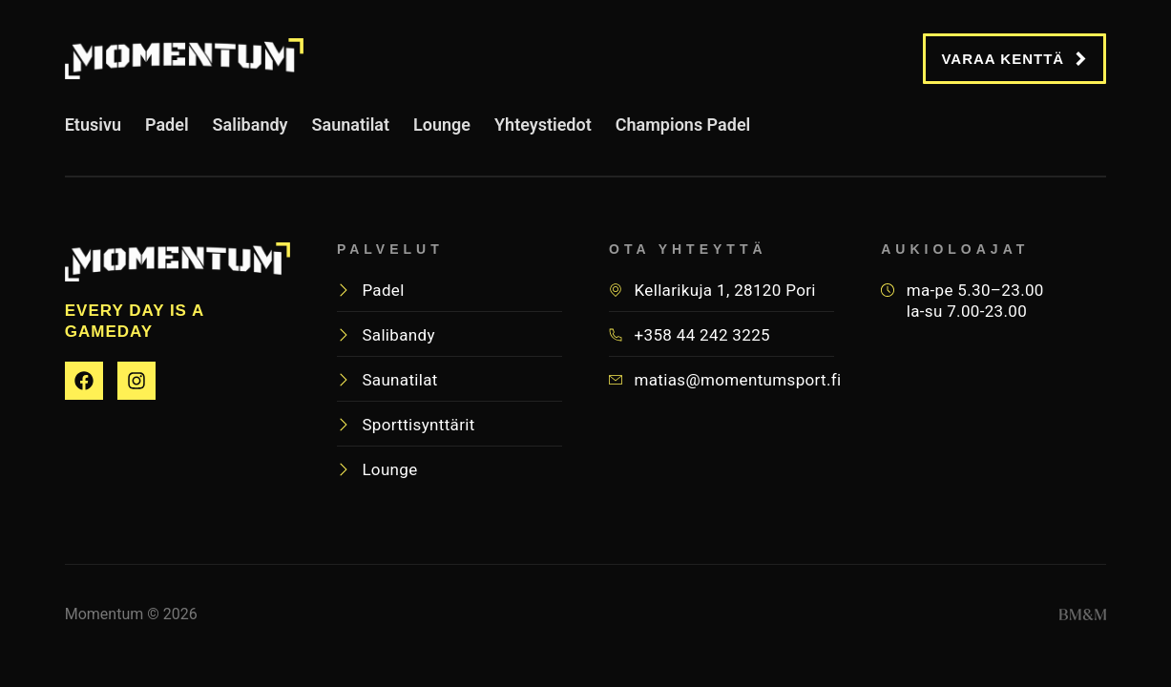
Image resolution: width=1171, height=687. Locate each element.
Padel (167, 132)
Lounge (441, 132)
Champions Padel (683, 132)
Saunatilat (351, 132)
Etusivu (93, 132)
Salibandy (250, 132)
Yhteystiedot (543, 132)
